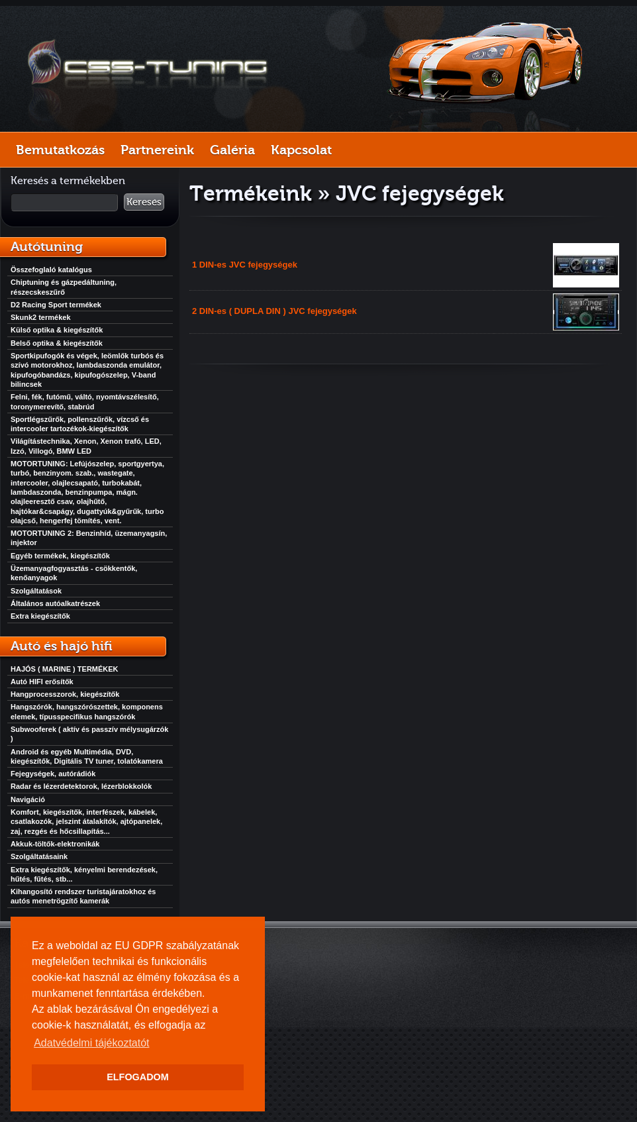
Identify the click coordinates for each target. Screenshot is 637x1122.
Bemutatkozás (60, 150)
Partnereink (157, 150)
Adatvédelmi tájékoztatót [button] (91, 1042)
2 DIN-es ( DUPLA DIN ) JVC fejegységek (274, 311)
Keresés (144, 202)
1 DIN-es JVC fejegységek (244, 265)
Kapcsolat (301, 150)
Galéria (232, 150)
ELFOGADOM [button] (138, 1077)
